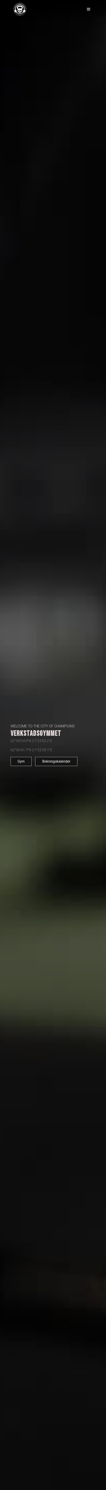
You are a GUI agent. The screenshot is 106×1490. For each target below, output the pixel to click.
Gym (21, 761)
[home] (23, 9)
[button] (88, 9)
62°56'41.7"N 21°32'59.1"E (31, 750)
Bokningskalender (56, 761)
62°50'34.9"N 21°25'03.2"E (31, 741)
